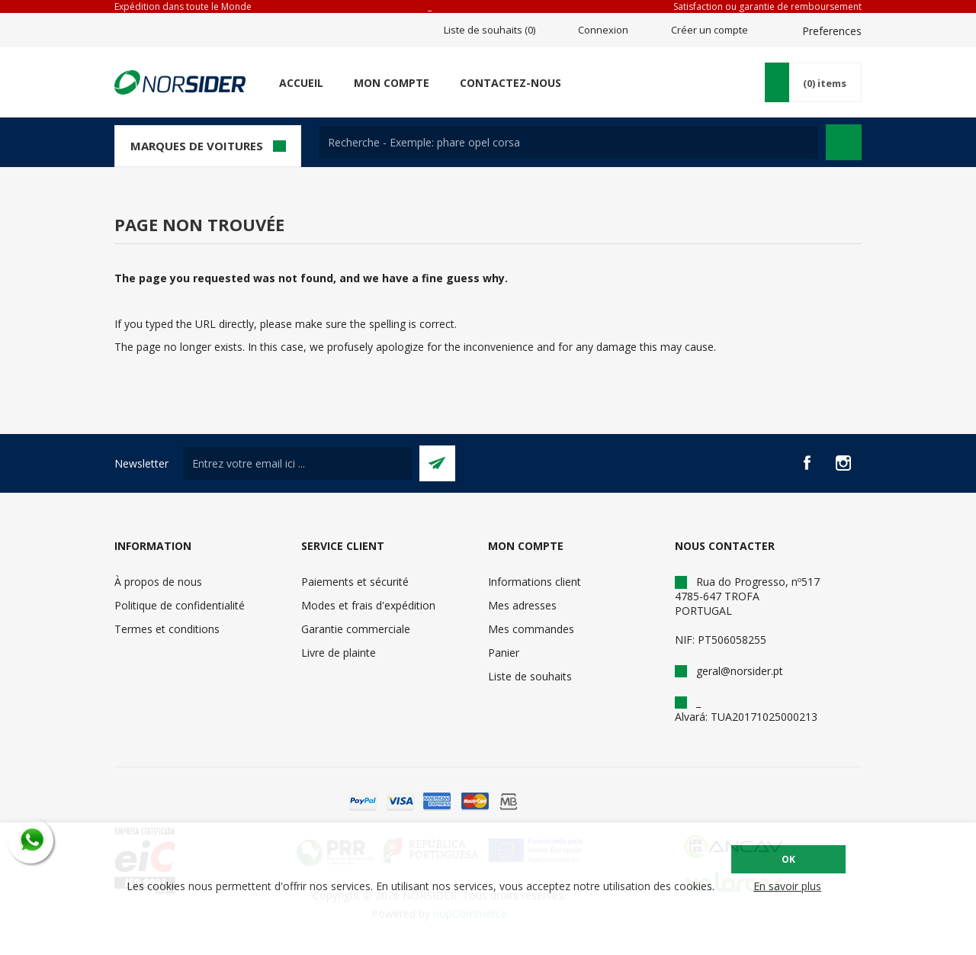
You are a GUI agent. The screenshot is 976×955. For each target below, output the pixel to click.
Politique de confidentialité (179, 605)
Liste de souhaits (530, 676)
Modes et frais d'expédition (368, 605)
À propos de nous (158, 581)
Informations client (534, 581)
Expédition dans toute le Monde (183, 6)
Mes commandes (531, 629)
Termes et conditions (167, 629)
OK (788, 859)
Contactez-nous (510, 83)
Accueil (301, 83)
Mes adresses (522, 605)
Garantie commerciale (355, 629)
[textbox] (568, 142)
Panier (503, 652)
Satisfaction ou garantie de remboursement (767, 6)
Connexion (603, 30)
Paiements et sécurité (355, 581)
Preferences (832, 31)
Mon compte (391, 83)
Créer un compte (709, 30)
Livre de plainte (338, 652)
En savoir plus (787, 886)
